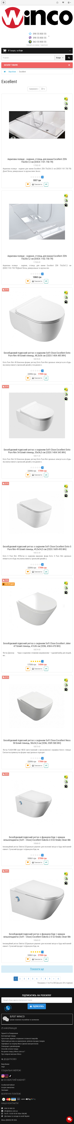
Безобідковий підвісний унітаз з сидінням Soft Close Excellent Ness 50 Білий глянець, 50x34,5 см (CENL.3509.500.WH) (37, 742)
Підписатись (37, 1006)
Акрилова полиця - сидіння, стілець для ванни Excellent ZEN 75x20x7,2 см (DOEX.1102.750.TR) (37, 257)
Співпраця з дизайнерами (10, 1046)
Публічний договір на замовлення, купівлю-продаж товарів (23, 1041)
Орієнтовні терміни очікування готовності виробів (19, 1038)
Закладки (4, 1090)
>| (58, 979)
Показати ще (37, 969)
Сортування (33, 89)
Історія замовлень (7, 1087)
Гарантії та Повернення (9, 1033)
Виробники (5, 1064)
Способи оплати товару (9, 1049)
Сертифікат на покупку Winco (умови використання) (19, 1044)
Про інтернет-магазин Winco (11, 1054)
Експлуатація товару (8, 1036)
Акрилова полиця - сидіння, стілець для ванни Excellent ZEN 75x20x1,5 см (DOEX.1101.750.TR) (37, 160)
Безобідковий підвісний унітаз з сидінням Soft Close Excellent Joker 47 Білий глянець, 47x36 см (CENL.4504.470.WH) (37, 645)
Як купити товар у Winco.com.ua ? (13, 1051)
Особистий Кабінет (8, 1085)
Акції (3, 1067)
